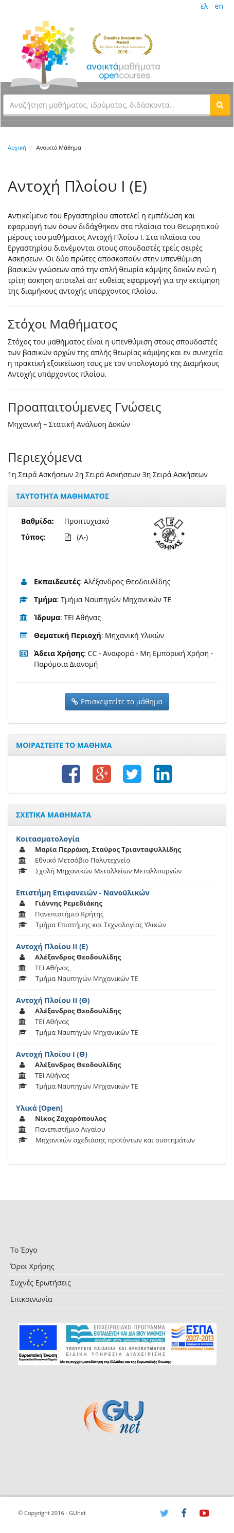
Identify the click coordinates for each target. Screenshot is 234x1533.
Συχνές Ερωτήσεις (40, 1282)
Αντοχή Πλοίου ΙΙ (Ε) (52, 946)
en (219, 6)
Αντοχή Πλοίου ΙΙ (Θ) (53, 1000)
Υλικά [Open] (39, 1108)
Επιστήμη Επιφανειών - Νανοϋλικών (83, 892)
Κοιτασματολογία (48, 839)
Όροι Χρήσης (32, 1266)
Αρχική (17, 147)
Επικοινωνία (31, 1299)
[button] (220, 104)
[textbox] (106, 104)
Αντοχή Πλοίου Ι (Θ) (51, 1054)
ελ (204, 6)
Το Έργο (24, 1250)
